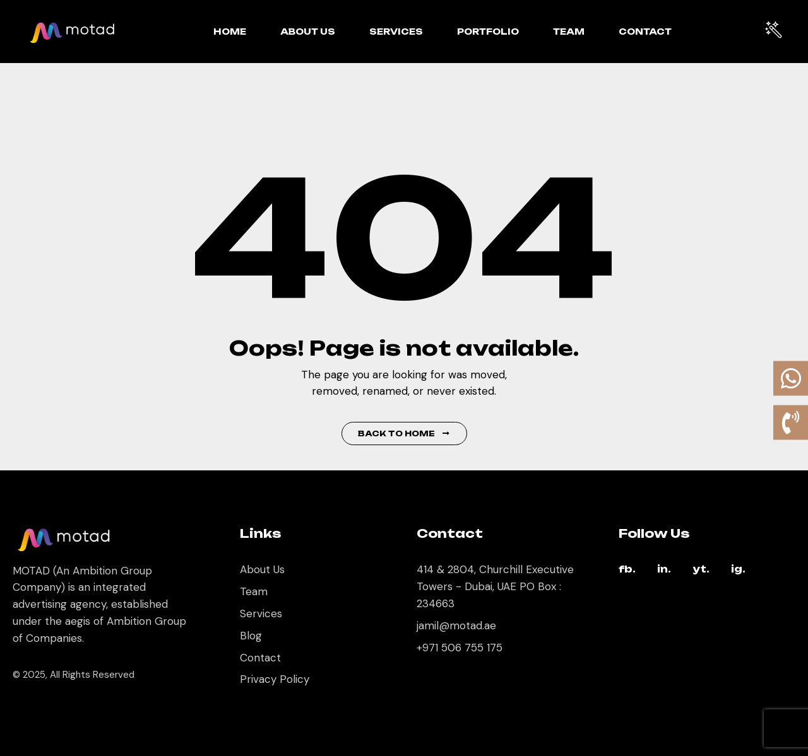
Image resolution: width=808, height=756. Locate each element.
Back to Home (404, 433)
